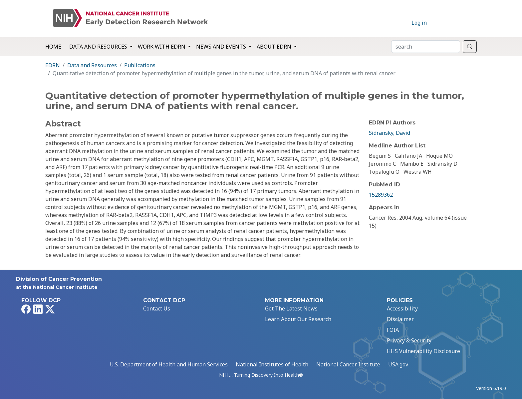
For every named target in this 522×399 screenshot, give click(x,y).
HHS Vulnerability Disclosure (423, 351)
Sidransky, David (389, 132)
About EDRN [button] (275, 46)
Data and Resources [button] (99, 46)
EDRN (52, 65)
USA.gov (398, 364)
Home (53, 46)
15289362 (381, 194)
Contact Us (156, 308)
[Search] (425, 46)
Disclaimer (400, 319)
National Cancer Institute (348, 364)
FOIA (393, 329)
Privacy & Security (409, 340)
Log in (419, 22)
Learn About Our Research (298, 319)
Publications (139, 65)
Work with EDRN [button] (162, 46)
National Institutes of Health (272, 364)
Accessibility (402, 308)
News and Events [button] (221, 46)
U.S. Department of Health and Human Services (169, 364)
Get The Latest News (291, 308)
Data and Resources (92, 65)
